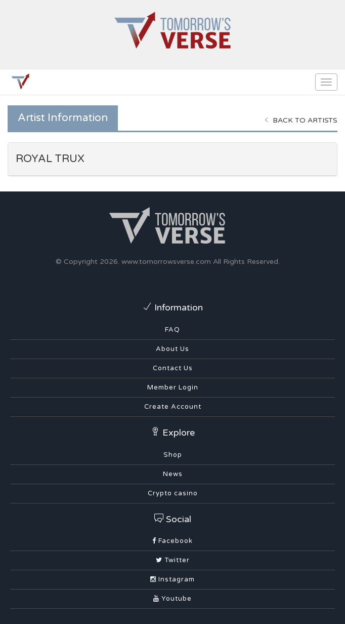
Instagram (172, 579)
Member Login (172, 387)
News (173, 474)
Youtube (172, 599)
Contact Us (173, 368)
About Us (172, 349)
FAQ (172, 330)
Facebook (172, 541)
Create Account (172, 407)
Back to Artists (300, 120)
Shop (172, 455)
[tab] (172, 159)
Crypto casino (173, 493)
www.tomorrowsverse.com (166, 261)
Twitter (173, 560)
